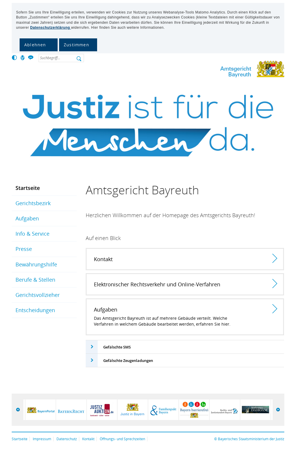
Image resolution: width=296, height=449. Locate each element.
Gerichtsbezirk (33, 203)
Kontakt (88, 438)
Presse (24, 248)
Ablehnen (35, 44)
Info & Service (32, 233)
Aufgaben (27, 218)
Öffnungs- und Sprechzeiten (122, 438)
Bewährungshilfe (36, 264)
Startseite (28, 187)
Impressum (42, 438)
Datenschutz (66, 438)
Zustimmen (76, 44)
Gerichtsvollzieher (38, 294)
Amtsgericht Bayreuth (233, 70)
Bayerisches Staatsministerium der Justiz (251, 438)
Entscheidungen (35, 310)
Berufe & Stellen (35, 279)
